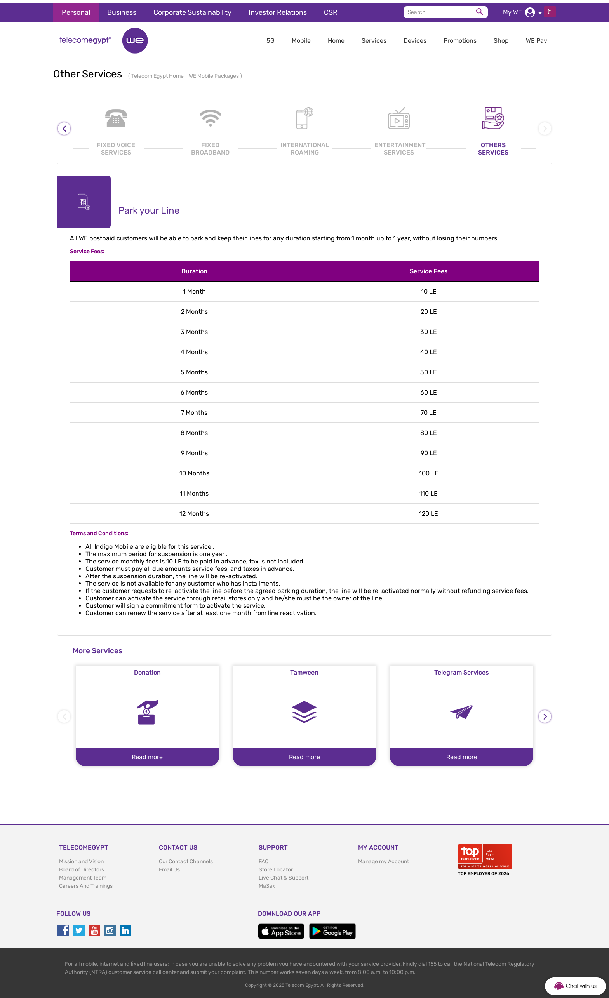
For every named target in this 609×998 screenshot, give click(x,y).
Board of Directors (81, 866)
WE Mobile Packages (214, 73)
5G (270, 37)
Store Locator (276, 866)
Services (374, 37)
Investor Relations (278, 9)
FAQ (263, 858)
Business (121, 9)
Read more (147, 754)
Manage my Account (383, 858)
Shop (501, 37)
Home (336, 37)
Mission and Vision (81, 858)
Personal (76, 9)
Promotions (460, 37)
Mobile (301, 37)
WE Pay (536, 37)
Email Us (169, 866)
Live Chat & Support (283, 874)
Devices (415, 37)
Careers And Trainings (86, 883)
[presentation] (64, 126)
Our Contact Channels (186, 858)
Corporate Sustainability (192, 9)
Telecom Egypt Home (158, 73)
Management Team (82, 874)
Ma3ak (267, 883)
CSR (331, 9)
